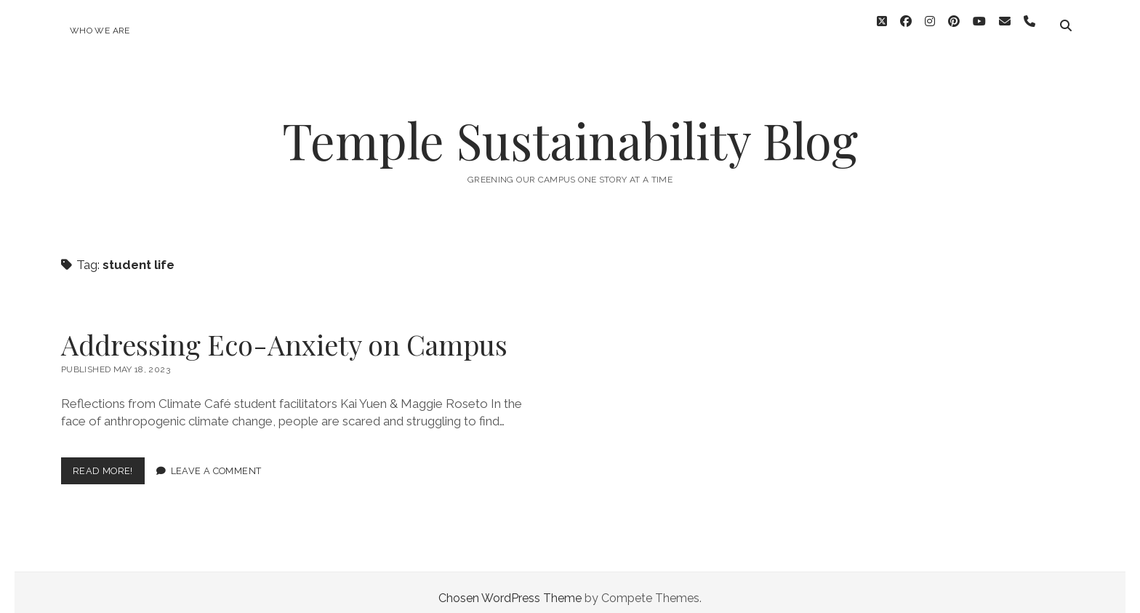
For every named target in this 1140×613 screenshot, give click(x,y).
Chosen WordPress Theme (510, 586)
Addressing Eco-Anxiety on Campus (284, 332)
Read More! (109, 462)
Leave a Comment (216, 459)
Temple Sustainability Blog (570, 128)
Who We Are (100, 30)
